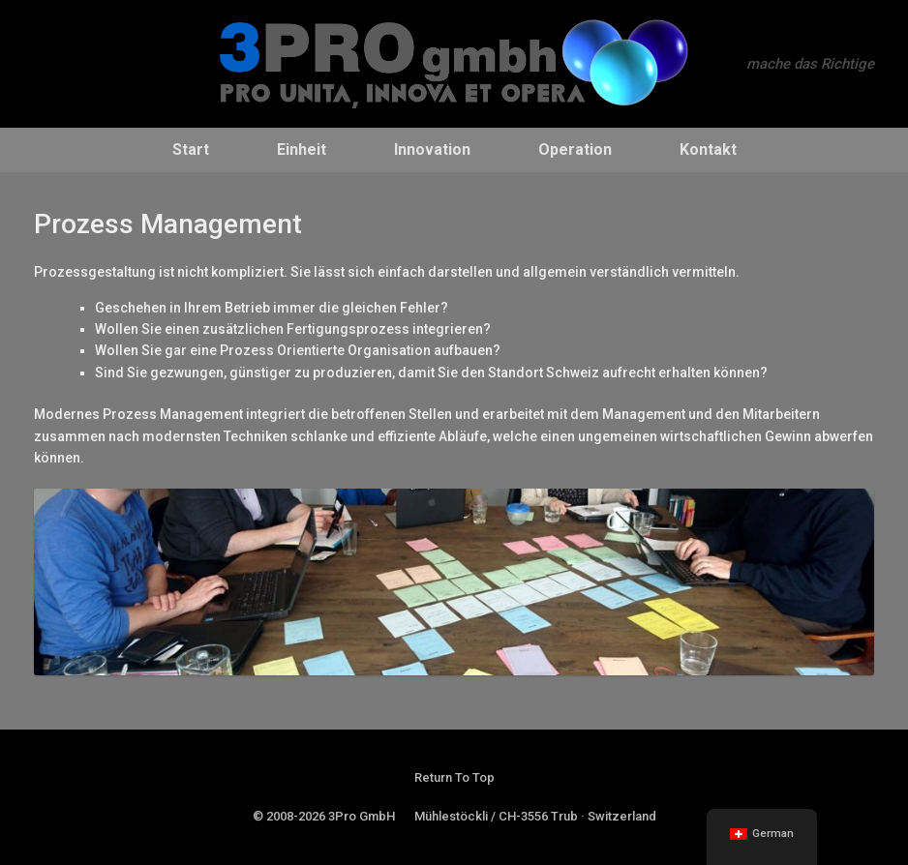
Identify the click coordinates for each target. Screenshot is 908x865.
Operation (575, 149)
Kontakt (708, 149)
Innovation (432, 149)
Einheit (301, 149)
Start (190, 149)
